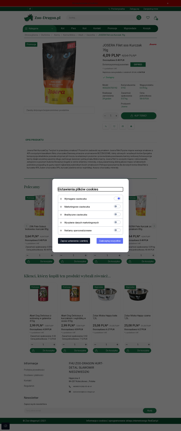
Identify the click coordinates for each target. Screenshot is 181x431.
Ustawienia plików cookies (78, 189)
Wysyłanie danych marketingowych (81, 222)
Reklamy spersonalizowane (78, 230)
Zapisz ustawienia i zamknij (74, 241)
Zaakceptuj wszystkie (110, 241)
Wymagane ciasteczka (75, 199)
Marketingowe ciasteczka (77, 206)
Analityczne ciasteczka (75, 214)
